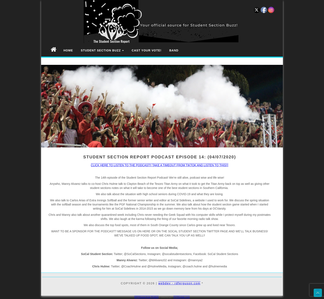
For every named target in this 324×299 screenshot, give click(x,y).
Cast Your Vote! (146, 50)
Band (173, 50)
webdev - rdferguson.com (179, 283)
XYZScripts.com (181, 297)
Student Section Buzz (102, 50)
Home (68, 50)
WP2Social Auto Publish (146, 297)
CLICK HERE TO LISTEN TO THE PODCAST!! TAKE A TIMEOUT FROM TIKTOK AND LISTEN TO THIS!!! (159, 165)
